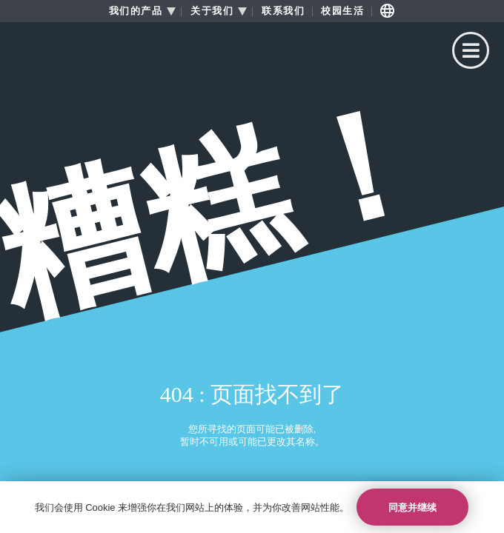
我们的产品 (136, 11)
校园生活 (342, 11)
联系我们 (283, 11)
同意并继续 (412, 507)
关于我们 (211, 11)
